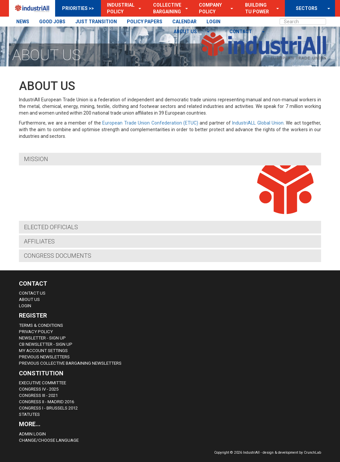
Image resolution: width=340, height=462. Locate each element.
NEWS (22, 21)
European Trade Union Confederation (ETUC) (150, 123)
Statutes (29, 414)
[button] (137, 8)
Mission (36, 158)
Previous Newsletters (44, 356)
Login (25, 305)
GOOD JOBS (52, 21)
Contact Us (32, 293)
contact (241, 31)
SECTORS (306, 8)
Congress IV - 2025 (38, 389)
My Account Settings (43, 350)
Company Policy (210, 8)
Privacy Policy (36, 331)
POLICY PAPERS (144, 21)
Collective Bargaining (167, 8)
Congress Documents (57, 255)
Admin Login (32, 433)
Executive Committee (42, 382)
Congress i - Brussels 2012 (48, 408)
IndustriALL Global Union (258, 123)
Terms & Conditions (41, 325)
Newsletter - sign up (42, 337)
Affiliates (39, 241)
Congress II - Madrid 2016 (46, 401)
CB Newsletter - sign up (45, 344)
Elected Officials (51, 227)
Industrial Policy (120, 8)
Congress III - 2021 (38, 395)
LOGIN (213, 21)
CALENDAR (184, 21)
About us (186, 31)
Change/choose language (49, 440)
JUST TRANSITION (96, 21)
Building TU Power (257, 8)
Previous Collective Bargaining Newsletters (70, 363)
